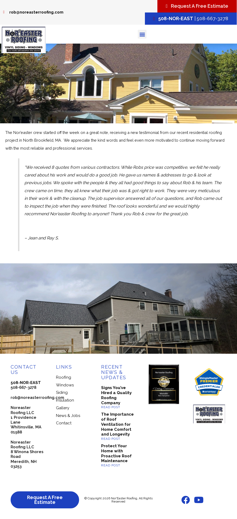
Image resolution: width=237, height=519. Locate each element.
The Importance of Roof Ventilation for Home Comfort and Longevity (117, 424)
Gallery (62, 408)
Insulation (65, 400)
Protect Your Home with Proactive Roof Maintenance (116, 453)
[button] (142, 34)
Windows (65, 385)
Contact (63, 423)
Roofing (63, 377)
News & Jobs (68, 415)
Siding (62, 392)
